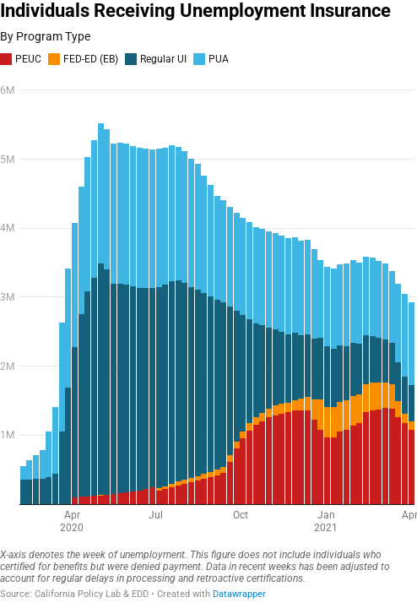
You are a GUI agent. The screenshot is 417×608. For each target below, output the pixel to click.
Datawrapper (239, 594)
